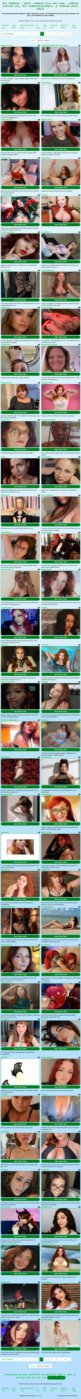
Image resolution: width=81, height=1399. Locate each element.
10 (53, 34)
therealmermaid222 (8, 682)
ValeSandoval (46, 1282)
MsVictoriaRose (6, 794)
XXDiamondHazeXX (48, 420)
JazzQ (3, 457)
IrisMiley (44, 607)
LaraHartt (44, 645)
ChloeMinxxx (46, 232)
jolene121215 (46, 82)
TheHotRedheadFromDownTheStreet (54, 45)
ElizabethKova (46, 1207)
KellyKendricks (46, 120)
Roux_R (44, 1019)
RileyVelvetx (45, 158)
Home (32, 40)
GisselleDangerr (47, 907)
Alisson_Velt (5, 1319)
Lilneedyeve (45, 869)
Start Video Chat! (20, 75)
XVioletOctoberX (7, 607)
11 (58, 34)
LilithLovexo (5, 307)
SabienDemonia (6, 195)
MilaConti (44, 720)
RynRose (44, 195)
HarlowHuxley (6, 158)
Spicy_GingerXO (47, 495)
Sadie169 (4, 1094)
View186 (44, 1094)
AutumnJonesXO (47, 270)
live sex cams (56, 1377)
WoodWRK (5, 1131)
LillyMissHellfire (47, 383)
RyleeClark (5, 832)
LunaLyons (45, 1170)
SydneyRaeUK (46, 1131)
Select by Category (44, 40)
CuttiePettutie (6, 344)
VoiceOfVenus (46, 457)
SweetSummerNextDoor (9, 1244)
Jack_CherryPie (6, 982)
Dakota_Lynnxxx (7, 45)
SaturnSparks (6, 270)
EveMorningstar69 (7, 232)
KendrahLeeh (46, 757)
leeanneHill (5, 420)
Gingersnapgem (47, 307)
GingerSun (5, 645)
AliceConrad (5, 1207)
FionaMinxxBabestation (9, 720)
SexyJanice (5, 1019)
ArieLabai (4, 1170)
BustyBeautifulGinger (49, 344)
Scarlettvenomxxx (47, 1244)
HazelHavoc (5, 495)
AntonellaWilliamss (8, 907)
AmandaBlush (6, 532)
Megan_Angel (46, 832)
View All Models (8, 34)
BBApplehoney (6, 383)
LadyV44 (4, 1057)
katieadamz (5, 82)
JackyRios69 (46, 982)
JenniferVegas (46, 532)
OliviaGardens (46, 794)
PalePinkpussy (6, 945)
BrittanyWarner (46, 1319)
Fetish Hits (39, 1395)
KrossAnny (5, 869)
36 (66, 34)
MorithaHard (45, 945)
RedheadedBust (47, 1057)
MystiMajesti (5, 757)
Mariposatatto (46, 569)
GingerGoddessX (7, 569)
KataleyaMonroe (7, 120)
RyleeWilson (5, 1282)
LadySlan (44, 682)
